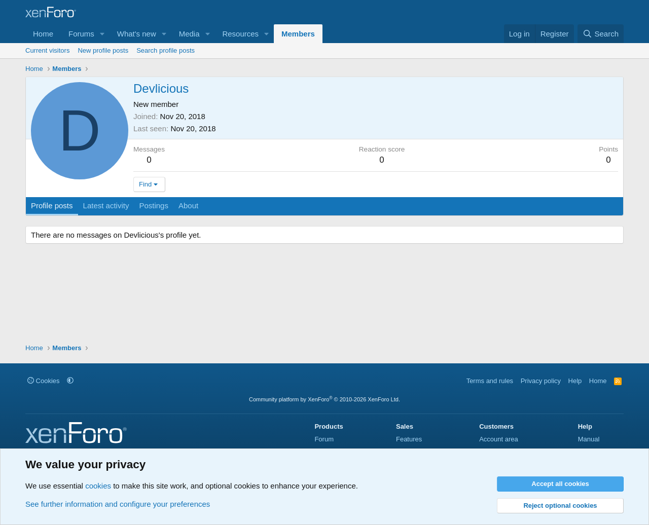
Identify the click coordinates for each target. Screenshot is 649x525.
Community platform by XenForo (324, 399)
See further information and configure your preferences (117, 504)
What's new (136, 33)
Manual (589, 439)
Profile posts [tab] (52, 205)
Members (298, 33)
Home (43, 33)
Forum (324, 439)
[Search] (601, 33)
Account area (498, 439)
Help (575, 381)
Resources (240, 33)
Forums (81, 33)
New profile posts (103, 50)
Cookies (43, 381)
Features (409, 439)
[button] (102, 33)
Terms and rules (489, 381)
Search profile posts (165, 50)
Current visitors (47, 50)
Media (189, 33)
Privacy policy (541, 381)
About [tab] (188, 205)
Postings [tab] (153, 205)
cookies (98, 485)
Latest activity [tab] (106, 205)
